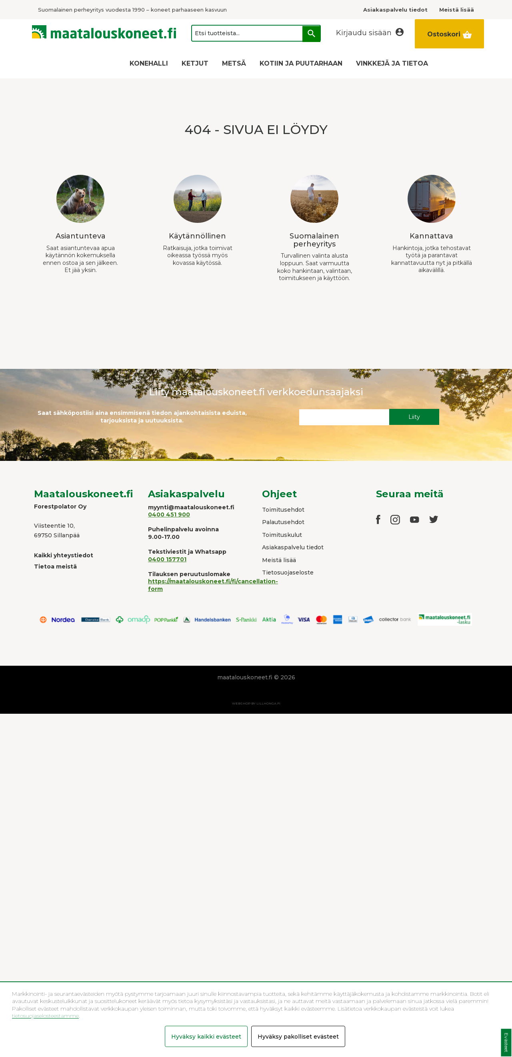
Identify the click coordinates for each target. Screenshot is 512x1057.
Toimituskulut (282, 535)
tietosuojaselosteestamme (45, 1015)
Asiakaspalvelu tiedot (293, 547)
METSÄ (234, 63)
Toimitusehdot (283, 509)
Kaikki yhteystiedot (63, 555)
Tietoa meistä (55, 566)
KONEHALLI (149, 63)
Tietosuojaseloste (288, 572)
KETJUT (195, 63)
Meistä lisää (279, 560)
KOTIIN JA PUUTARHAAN (301, 63)
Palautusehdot (283, 522)
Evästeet (506, 1043)
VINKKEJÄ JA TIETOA (392, 63)
